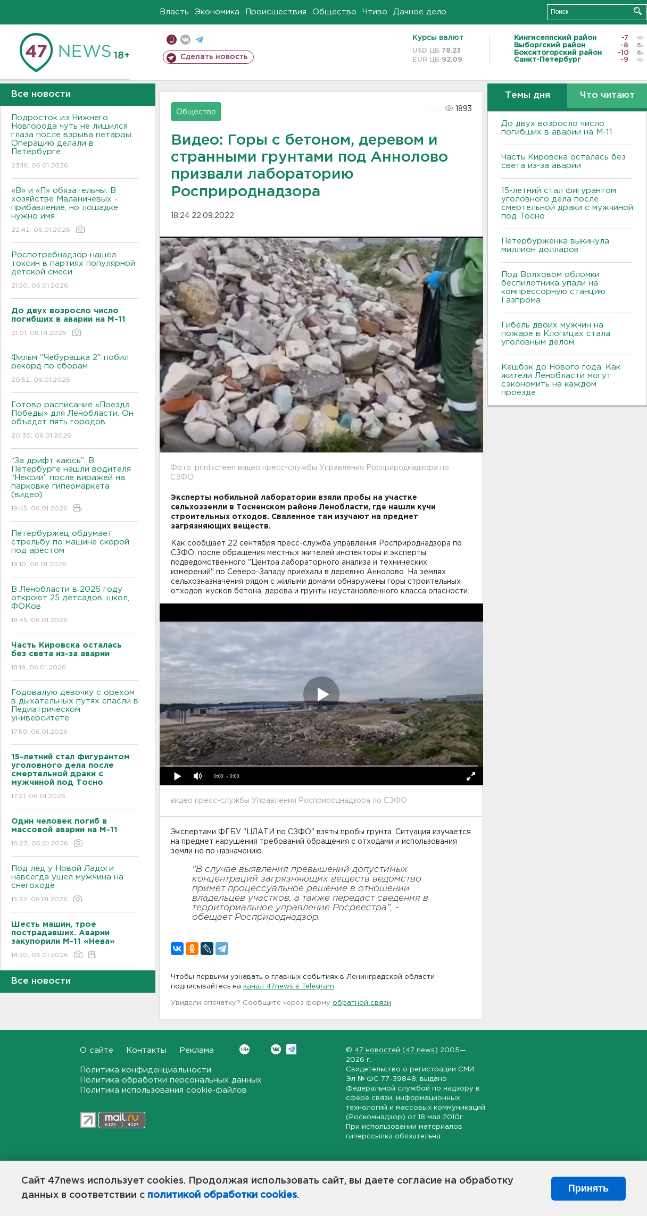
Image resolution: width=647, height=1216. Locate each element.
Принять (588, 1188)
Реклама (196, 1050)
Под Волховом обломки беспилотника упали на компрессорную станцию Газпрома (553, 287)
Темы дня (527, 95)
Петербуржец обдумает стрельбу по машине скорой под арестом (74, 549)
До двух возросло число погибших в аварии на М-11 (556, 128)
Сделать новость (214, 57)
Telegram (291, 1049)
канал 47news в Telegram (288, 986)
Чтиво (374, 12)
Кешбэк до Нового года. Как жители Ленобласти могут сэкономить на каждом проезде (560, 380)
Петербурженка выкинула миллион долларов (555, 245)
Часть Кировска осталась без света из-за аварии (563, 161)
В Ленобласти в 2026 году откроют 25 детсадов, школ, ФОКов (74, 605)
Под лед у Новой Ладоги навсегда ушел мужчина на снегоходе (74, 884)
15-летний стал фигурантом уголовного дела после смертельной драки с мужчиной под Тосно (567, 203)
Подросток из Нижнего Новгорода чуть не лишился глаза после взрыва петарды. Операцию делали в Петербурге (74, 142)
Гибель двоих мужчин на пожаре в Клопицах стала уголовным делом (555, 334)
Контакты (146, 1050)
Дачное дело (419, 12)
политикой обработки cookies (222, 1195)
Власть (174, 12)
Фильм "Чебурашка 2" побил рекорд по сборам (74, 369)
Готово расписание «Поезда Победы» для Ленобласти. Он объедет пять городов (74, 420)
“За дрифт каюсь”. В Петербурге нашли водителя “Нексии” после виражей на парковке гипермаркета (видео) (74, 485)
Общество (334, 12)
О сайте (96, 1050)
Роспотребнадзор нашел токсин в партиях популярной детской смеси (74, 270)
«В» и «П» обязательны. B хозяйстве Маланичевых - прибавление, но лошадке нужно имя (74, 210)
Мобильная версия (172, 40)
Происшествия (275, 12)
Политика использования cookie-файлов (163, 1090)
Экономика (217, 12)
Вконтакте (244, 1049)
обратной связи (362, 1003)
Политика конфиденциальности (145, 1070)
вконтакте (185, 40)
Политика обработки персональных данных (171, 1080)
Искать (638, 11)
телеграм (199, 40)
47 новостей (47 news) (396, 1050)
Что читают (607, 95)
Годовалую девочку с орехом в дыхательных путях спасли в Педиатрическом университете (74, 712)
